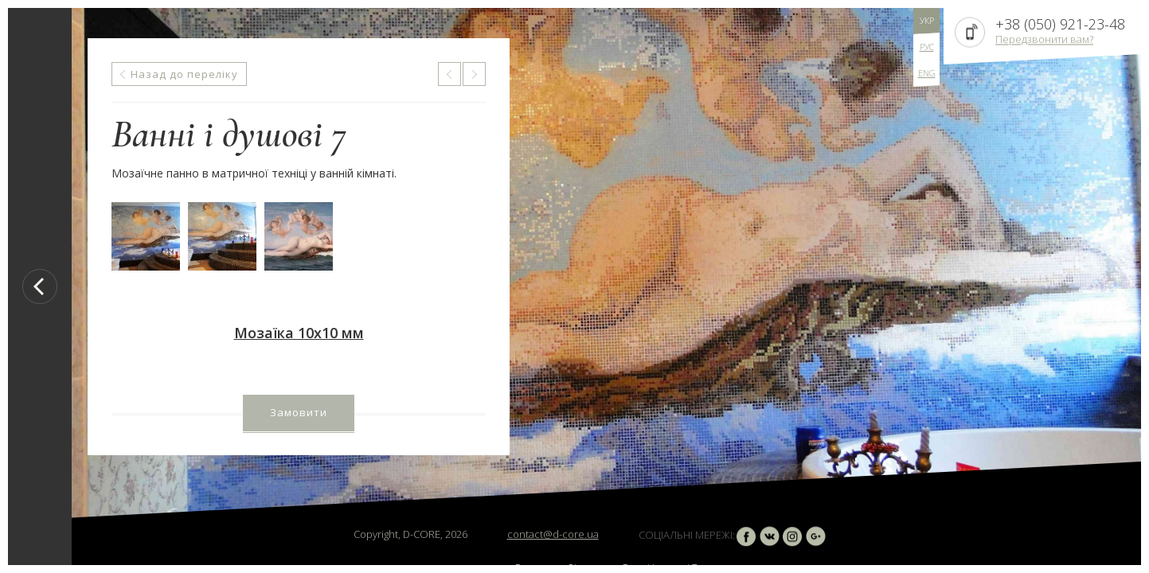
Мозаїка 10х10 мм (299, 332)
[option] (606, 286)
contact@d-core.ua (553, 534)
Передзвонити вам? (1044, 39)
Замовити (298, 412)
